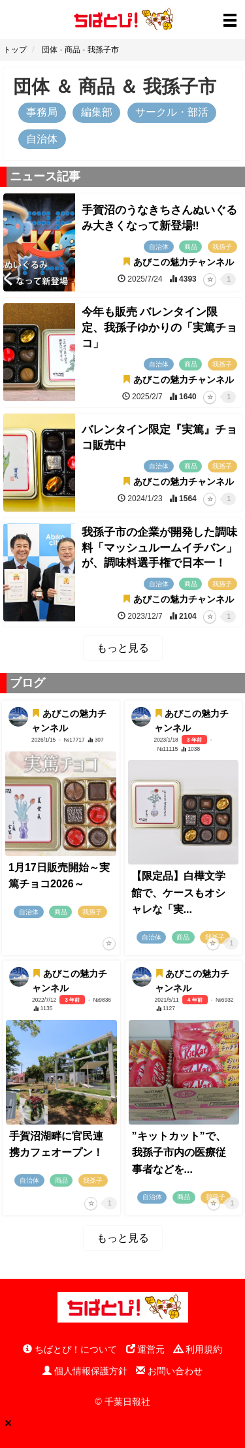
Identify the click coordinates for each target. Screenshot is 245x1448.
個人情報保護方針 (84, 1371)
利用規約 (198, 1349)
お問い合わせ (169, 1371)
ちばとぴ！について (70, 1349)
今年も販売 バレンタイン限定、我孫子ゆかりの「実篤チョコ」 (159, 328)
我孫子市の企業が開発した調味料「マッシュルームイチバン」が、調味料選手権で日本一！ (159, 548)
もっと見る (123, 647)
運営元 (145, 1349)
